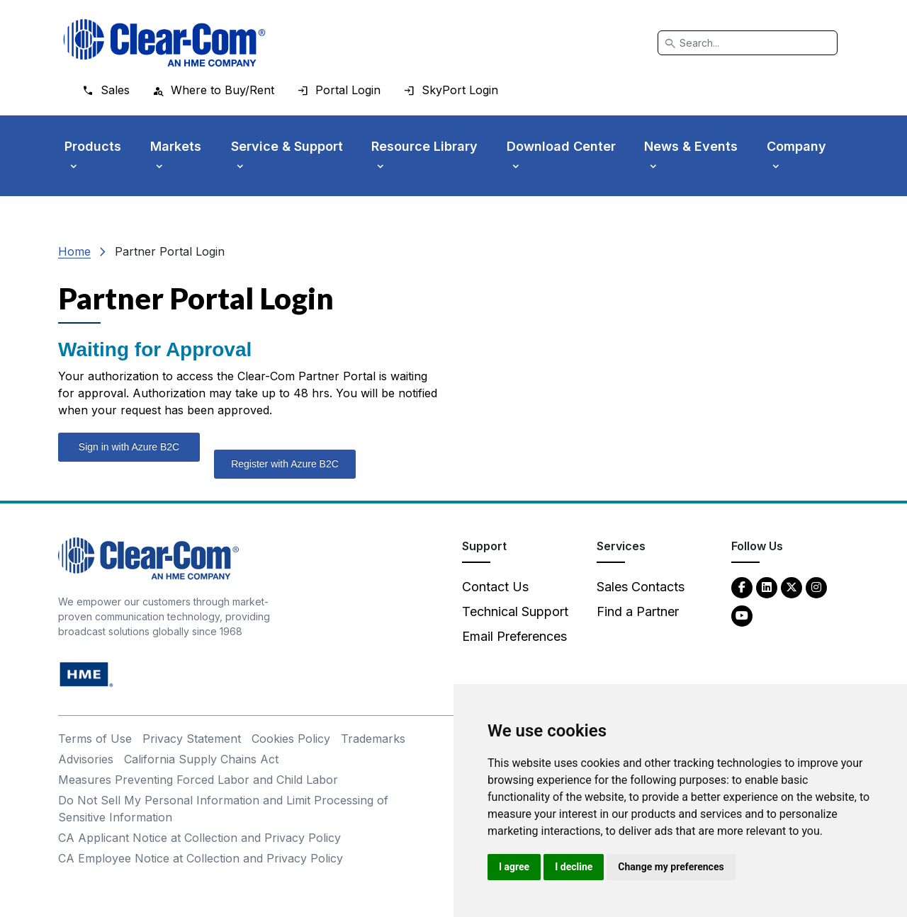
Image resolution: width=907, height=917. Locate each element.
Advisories (85, 759)
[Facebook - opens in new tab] (742, 586)
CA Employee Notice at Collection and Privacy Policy (200, 858)
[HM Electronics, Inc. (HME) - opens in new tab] (86, 673)
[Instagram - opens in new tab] (816, 586)
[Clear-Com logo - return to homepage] (164, 42)
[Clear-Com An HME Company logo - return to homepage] (148, 557)
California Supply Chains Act (201, 759)
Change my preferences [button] (670, 866)
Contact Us (495, 586)
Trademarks (373, 738)
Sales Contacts (641, 586)
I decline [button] (573, 866)
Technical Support (515, 611)
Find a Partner (638, 611)
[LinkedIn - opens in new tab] (766, 586)
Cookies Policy (291, 738)
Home (74, 251)
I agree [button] (514, 866)
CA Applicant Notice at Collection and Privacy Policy (199, 838)
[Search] (748, 42)
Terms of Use (95, 738)
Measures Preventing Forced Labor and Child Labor (198, 780)
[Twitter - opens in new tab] (791, 586)
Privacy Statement (191, 738)
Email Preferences (514, 636)
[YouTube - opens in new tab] (742, 615)
